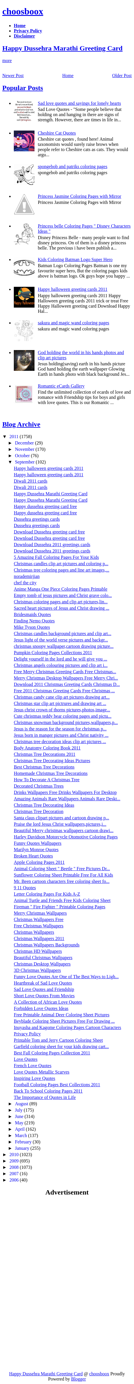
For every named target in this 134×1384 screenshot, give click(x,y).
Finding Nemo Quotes (34, 620)
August (22, 1103)
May (19, 1122)
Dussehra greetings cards (37, 519)
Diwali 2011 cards (30, 481)
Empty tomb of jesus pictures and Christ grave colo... (63, 595)
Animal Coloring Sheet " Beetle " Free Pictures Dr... (62, 868)
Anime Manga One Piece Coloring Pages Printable (60, 589)
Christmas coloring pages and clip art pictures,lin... (61, 601)
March (21, 1135)
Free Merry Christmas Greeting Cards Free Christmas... (65, 671)
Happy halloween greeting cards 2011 (72, 289)
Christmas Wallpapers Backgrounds (47, 944)
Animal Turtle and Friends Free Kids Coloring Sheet (62, 900)
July (19, 1110)
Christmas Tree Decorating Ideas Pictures (52, 760)
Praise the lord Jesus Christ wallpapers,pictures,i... (60, 824)
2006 (14, 1179)
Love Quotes (25, 1059)
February (24, 1141)
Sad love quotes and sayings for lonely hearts (79, 103)
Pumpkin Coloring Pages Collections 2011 (53, 652)
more (7, 60)
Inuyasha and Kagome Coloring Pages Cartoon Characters (67, 1027)
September (25, 462)
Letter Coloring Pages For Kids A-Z (47, 894)
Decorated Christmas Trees (39, 786)
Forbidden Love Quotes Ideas (41, 1008)
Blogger (78, 1378)
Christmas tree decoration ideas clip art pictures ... (60, 741)
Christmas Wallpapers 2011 (39, 938)
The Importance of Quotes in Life (45, 1097)
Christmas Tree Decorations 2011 (44, 754)
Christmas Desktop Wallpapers (42, 963)
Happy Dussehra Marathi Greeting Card (62, 48)
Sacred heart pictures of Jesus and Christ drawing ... (61, 608)
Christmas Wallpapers (34, 932)
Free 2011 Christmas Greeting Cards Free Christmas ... (64, 690)
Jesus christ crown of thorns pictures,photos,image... (62, 709)
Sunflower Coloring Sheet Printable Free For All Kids (63, 875)
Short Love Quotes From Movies (44, 995)
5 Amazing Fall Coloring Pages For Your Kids (56, 557)
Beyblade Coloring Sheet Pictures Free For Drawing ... (64, 1021)
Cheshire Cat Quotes (57, 133)
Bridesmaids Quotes (32, 614)
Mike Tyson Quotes (32, 627)
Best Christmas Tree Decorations (44, 766)
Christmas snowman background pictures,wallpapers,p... (66, 722)
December (25, 442)
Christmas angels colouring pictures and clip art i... (61, 665)
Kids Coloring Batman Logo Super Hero (75, 259)
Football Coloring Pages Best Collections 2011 (57, 1084)
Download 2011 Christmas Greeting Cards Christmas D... (67, 684)
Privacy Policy (27, 1033)
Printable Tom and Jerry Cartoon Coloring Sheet (58, 1040)
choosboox (22, 11)
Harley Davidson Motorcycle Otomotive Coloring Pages (66, 836)
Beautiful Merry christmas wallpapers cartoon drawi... (64, 830)
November (25, 449)
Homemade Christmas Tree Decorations (50, 773)
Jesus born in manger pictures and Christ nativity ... (61, 735)
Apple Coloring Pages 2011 (39, 862)
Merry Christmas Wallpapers (40, 913)
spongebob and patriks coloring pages (72, 166)
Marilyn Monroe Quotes (36, 849)
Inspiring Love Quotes (34, 1078)
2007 (14, 1173)
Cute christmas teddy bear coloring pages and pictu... (62, 716)
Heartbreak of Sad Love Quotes (43, 983)
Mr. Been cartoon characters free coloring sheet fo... (62, 881)
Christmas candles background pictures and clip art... (62, 633)
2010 (14, 1154)
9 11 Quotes (25, 887)
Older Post (122, 75)
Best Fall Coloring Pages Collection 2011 (52, 1052)
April (20, 1129)
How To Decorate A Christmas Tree (46, 779)
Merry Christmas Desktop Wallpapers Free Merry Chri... (66, 678)
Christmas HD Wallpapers (38, 951)
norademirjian (27, 576)
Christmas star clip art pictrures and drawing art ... (60, 703)
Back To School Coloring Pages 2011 (48, 1091)
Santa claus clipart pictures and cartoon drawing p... (61, 817)
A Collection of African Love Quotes (48, 1002)
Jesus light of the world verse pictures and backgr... (61, 639)
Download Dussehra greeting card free (49, 531)
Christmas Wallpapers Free (39, 919)
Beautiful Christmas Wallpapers (43, 957)
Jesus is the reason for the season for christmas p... (60, 728)
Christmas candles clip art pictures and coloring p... (61, 563)
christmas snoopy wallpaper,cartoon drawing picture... (64, 646)
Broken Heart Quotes (33, 855)
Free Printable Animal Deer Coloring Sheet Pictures (61, 1014)
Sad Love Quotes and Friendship (44, 989)
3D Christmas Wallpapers (37, 970)
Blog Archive (21, 424)
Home (68, 75)
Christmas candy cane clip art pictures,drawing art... (62, 697)
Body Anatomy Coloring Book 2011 (47, 747)
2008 (14, 1167)
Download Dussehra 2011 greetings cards (52, 544)
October (23, 455)
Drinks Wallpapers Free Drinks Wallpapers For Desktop (65, 792)
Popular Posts (22, 88)
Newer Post (13, 75)
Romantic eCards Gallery (61, 386)
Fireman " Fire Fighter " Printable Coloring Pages (59, 906)
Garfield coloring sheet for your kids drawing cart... (61, 1046)
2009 (14, 1160)
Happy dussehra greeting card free (45, 506)
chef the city (25, 582)
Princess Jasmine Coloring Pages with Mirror (79, 196)
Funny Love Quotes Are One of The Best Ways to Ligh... (66, 976)
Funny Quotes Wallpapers (38, 843)
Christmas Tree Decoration (38, 811)
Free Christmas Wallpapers (39, 925)
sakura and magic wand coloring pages (73, 322)
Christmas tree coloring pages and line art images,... (61, 570)
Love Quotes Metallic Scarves (41, 1071)
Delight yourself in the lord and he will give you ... (60, 658)
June (19, 1116)
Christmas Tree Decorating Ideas (44, 805)
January (22, 1148)
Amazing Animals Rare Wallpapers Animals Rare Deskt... (67, 798)
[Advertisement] (50, 1242)
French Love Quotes (32, 1065)
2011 (14, 436)
